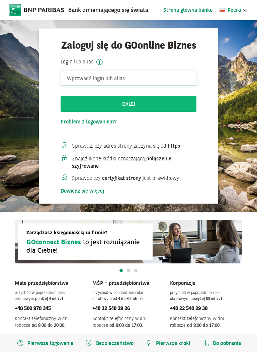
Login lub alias (77, 61)
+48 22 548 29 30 (188, 308)
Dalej (128, 104)
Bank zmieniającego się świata (108, 9)
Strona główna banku (187, 9)
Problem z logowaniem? (89, 121)
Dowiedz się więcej (82, 191)
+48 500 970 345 (33, 308)
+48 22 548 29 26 (111, 308)
